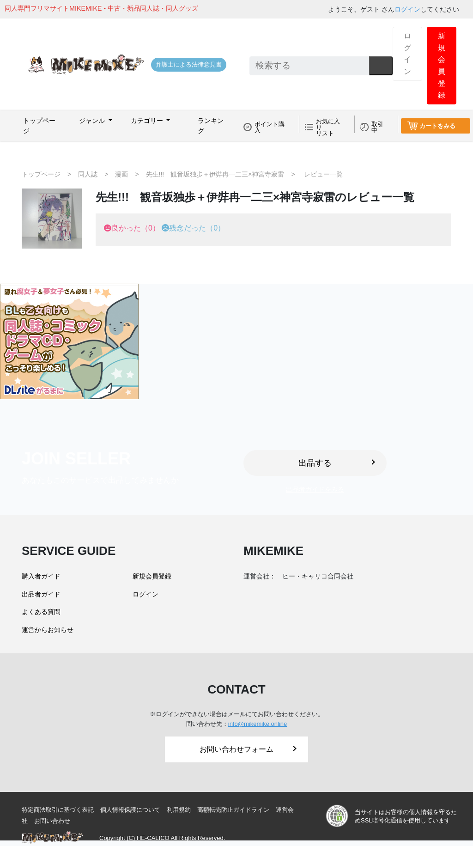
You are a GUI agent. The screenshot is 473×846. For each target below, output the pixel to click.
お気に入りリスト (328, 127)
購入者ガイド (41, 576)
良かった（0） (135, 228)
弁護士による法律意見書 (189, 64)
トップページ (39, 125)
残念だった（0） (197, 228)
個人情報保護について (130, 809)
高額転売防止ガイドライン (233, 809)
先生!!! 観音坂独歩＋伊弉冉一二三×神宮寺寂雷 (215, 174)
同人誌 (87, 174)
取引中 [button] (377, 127)
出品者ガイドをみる (315, 489)
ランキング (211, 125)
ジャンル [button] (93, 120)
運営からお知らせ (47, 629)
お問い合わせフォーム (248, 749)
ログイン (407, 9)
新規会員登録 (441, 65)
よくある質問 (41, 611)
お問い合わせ (52, 820)
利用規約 (179, 809)
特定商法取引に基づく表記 (58, 809)
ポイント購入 (270, 127)
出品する (336, 463)
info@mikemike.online (257, 723)
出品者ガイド (41, 594)
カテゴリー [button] (148, 120)
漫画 (121, 174)
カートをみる (437, 125)
